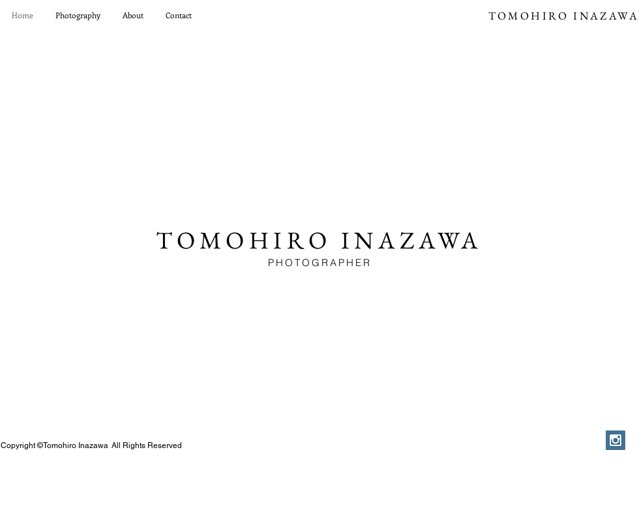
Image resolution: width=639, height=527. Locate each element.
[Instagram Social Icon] (615, 440)
